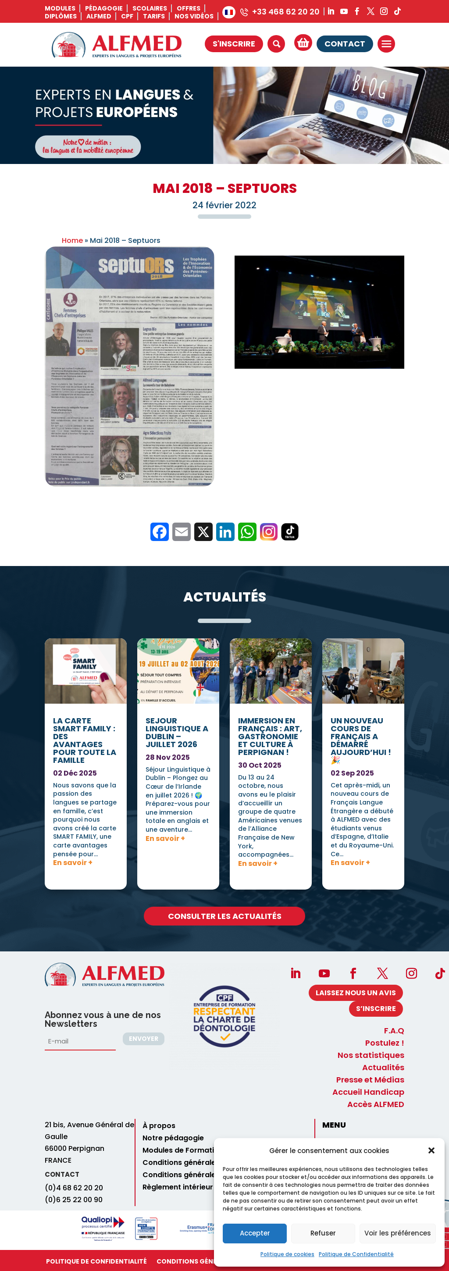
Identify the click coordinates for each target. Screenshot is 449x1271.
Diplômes (61, 16)
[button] (431, 1150)
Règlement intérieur (178, 1187)
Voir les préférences (397, 1233)
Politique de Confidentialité (356, 1254)
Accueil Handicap (368, 1092)
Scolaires (149, 8)
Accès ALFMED (375, 1104)
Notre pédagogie (173, 1138)
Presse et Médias (370, 1080)
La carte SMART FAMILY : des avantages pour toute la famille (84, 517)
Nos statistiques (371, 1055)
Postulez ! (384, 1043)
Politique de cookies (287, 1254)
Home (72, 240)
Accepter (255, 1233)
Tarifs (154, 16)
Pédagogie (104, 8)
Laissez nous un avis (356, 993)
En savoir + (73, 639)
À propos (159, 1126)
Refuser (323, 1233)
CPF (127, 16)
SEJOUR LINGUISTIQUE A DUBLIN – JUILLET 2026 (177, 490)
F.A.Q (394, 1031)
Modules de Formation (183, 1150)
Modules (60, 8)
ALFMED (98, 16)
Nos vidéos (194, 16)
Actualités (383, 1068)
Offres (188, 8)
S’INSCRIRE (376, 1009)
